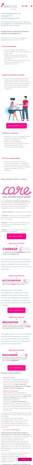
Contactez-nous (24, 459)
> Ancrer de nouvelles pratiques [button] (11, 158)
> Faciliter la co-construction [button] (10, 133)
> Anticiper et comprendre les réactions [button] (13, 75)
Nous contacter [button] (16, 310)
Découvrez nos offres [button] (16, 236)
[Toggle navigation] (24, 6)
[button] (16, 251)
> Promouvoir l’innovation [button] (9, 46)
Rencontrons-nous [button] (16, 125)
